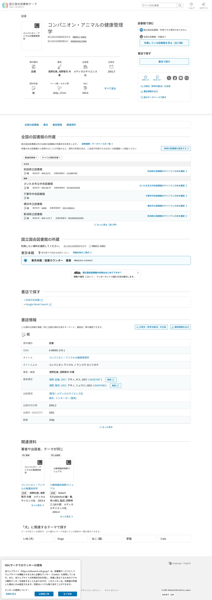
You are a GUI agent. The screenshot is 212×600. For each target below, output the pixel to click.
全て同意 (67, 593)
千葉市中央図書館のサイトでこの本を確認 (166, 196)
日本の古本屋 (34, 300)
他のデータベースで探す (153, 97)
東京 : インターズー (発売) (62, 398)
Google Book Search (38, 304)
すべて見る (110, 88)
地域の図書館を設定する (177, 148)
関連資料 (71, 124)
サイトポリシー (112, 590)
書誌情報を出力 (149, 91)
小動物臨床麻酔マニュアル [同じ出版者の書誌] (62, 486)
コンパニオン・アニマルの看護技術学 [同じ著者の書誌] (33, 486)
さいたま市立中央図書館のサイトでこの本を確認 (163, 185)
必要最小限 (44, 593)
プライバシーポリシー (91, 590)
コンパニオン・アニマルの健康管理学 (69, 357)
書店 (45, 124)
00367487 (95, 379)
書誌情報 (57, 124)
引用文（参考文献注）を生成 (155, 86)
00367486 (100, 385)
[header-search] (162, 5)
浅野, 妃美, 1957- (58, 379)
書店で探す (164, 61)
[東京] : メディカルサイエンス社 (66, 393)
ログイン (204, 5)
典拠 (111, 379)
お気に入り (145, 78)
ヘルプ (191, 5)
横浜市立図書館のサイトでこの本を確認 (168, 206)
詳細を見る (11, 593)
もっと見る (38, 505)
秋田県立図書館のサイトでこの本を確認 (168, 171)
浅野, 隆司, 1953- (58, 385)
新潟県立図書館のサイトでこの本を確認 (168, 216)
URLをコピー (157, 78)
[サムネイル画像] (33, 470)
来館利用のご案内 (83, 252)
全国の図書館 (32, 124)
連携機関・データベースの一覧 (98, 144)
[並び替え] (31, 157)
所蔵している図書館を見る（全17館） (164, 43)
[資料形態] (51, 157)
